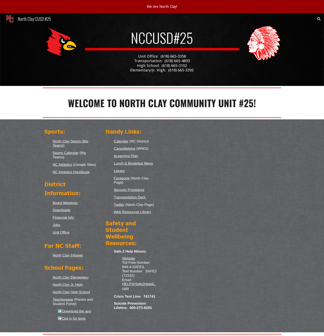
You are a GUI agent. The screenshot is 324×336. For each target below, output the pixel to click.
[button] (319, 19)
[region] (162, 6)
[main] (162, 49)
